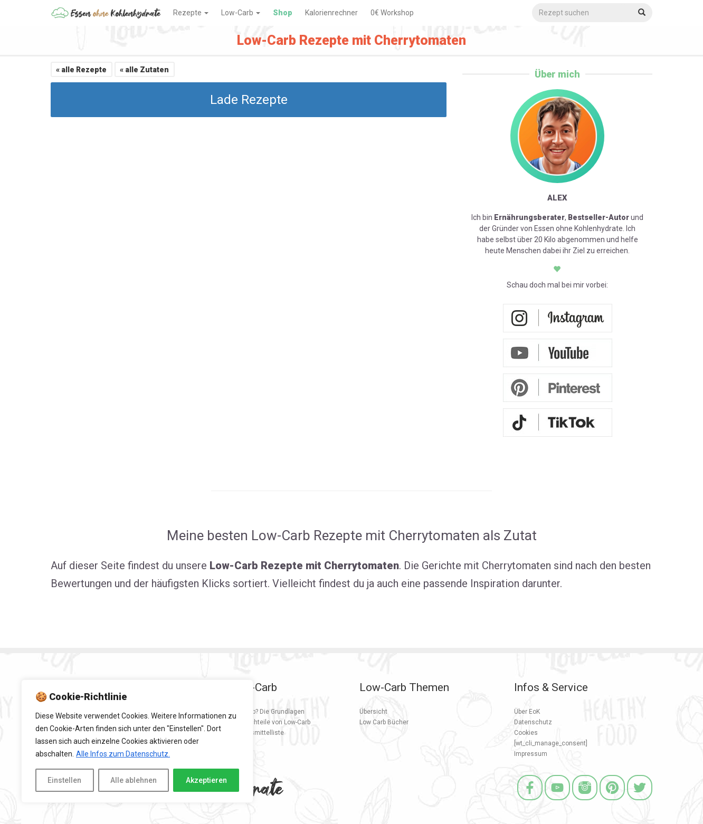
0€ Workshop (392, 12)
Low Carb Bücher (383, 722)
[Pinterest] (612, 802)
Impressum (530, 754)
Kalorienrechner (331, 12)
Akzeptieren (206, 780)
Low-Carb (240, 12)
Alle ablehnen (133, 780)
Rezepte (190, 12)
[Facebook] (530, 802)
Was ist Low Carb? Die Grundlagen (255, 711)
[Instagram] (584, 802)
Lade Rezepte (249, 99)
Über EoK (527, 711)
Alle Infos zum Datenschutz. (123, 754)
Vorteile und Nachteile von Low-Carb (257, 722)
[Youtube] (557, 802)
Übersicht (373, 711)
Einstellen (64, 780)
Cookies (526, 732)
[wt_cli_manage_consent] (550, 743)
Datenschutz (533, 722)
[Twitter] (639, 802)
